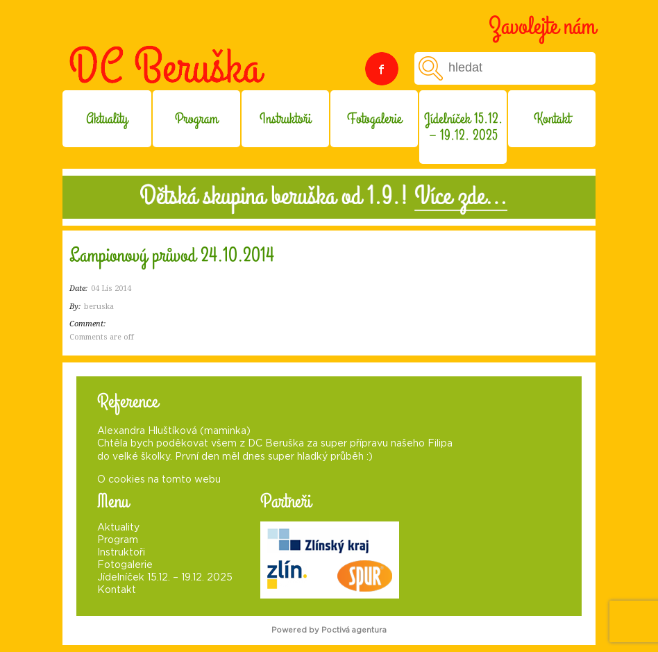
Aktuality (107, 118)
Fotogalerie (374, 118)
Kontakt (552, 118)
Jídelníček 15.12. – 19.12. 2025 (463, 127)
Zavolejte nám (542, 26)
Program (196, 118)
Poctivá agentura (354, 630)
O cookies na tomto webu (159, 480)
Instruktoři (285, 118)
